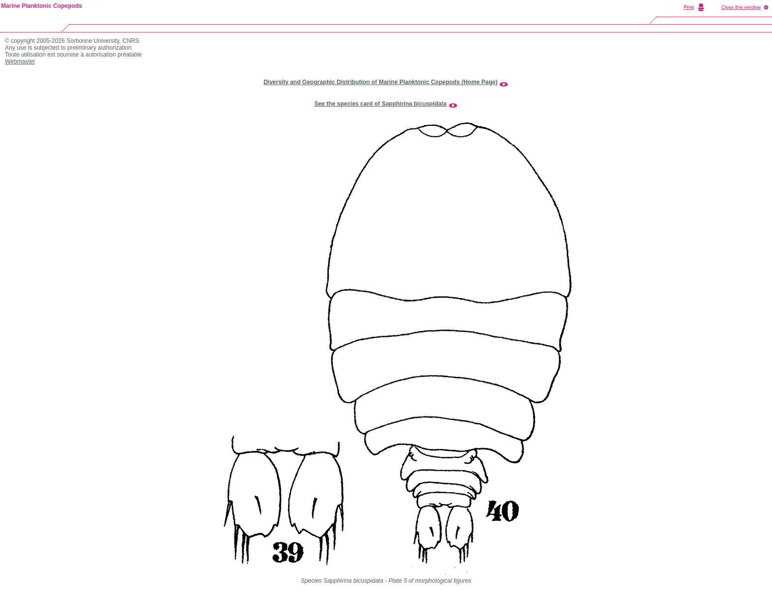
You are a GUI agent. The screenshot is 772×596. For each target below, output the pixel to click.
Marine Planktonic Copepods (41, 5)
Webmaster (20, 61)
